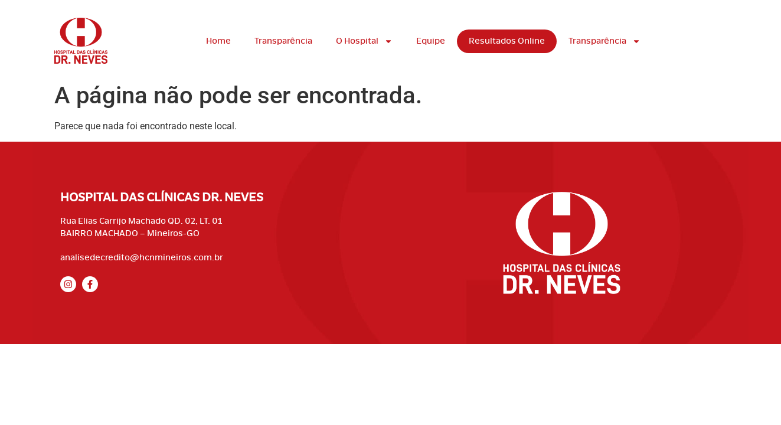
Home (218, 41)
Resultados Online (507, 41)
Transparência (283, 41)
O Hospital (364, 41)
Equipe (430, 41)
